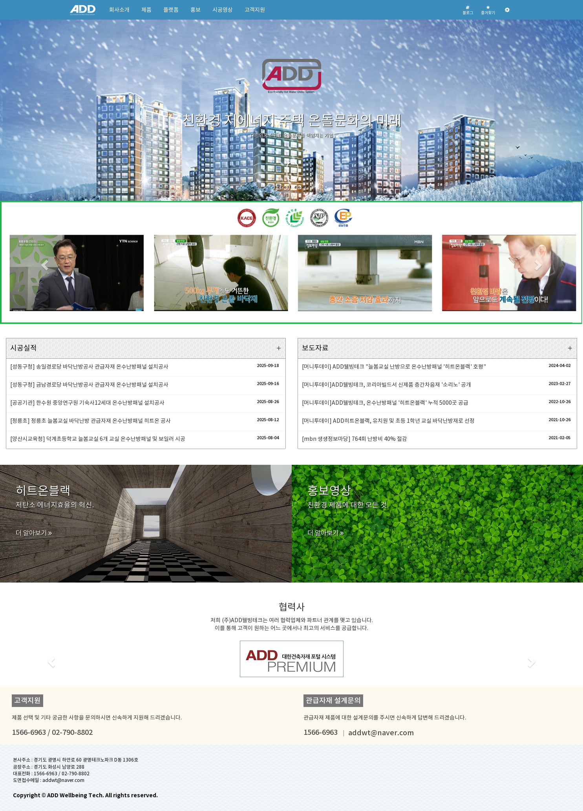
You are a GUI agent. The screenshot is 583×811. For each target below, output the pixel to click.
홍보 (195, 9)
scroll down (292, 175)
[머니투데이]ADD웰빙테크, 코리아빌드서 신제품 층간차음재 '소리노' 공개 (386, 384)
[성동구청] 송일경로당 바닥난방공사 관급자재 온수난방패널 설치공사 (89, 366)
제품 (146, 9)
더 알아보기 (34, 533)
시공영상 (222, 9)
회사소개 (119, 9)
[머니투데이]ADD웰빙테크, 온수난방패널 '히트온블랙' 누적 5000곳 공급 (385, 402)
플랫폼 (171, 9)
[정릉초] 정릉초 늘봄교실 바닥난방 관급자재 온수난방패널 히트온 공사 (90, 420)
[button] (44, 262)
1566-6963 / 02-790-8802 (62, 773)
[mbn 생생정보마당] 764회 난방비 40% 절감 (354, 438)
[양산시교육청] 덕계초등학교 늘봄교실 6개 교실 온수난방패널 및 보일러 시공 (97, 438)
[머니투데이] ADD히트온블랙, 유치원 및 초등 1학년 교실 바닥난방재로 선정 (388, 420)
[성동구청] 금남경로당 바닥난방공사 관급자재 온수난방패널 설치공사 (89, 384)
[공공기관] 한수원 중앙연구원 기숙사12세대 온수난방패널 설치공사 (87, 402)
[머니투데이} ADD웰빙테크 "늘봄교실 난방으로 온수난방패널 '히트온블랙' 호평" (394, 366)
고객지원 (255, 9)
